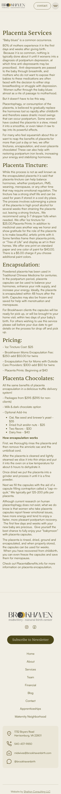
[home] (13, 5)
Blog (31, 693)
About (30, 661)
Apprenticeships (30, 708)
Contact (30, 701)
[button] (55, 5)
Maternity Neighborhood (30, 716)
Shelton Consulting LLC (37, 791)
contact (42, 6)
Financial (30, 685)
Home (30, 653)
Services (30, 669)
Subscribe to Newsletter (30, 640)
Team (30, 677)
